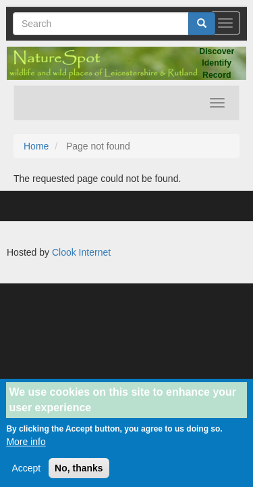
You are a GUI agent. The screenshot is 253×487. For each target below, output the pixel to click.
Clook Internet (81, 252)
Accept (25, 474)
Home (36, 146)
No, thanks (79, 474)
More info (25, 448)
